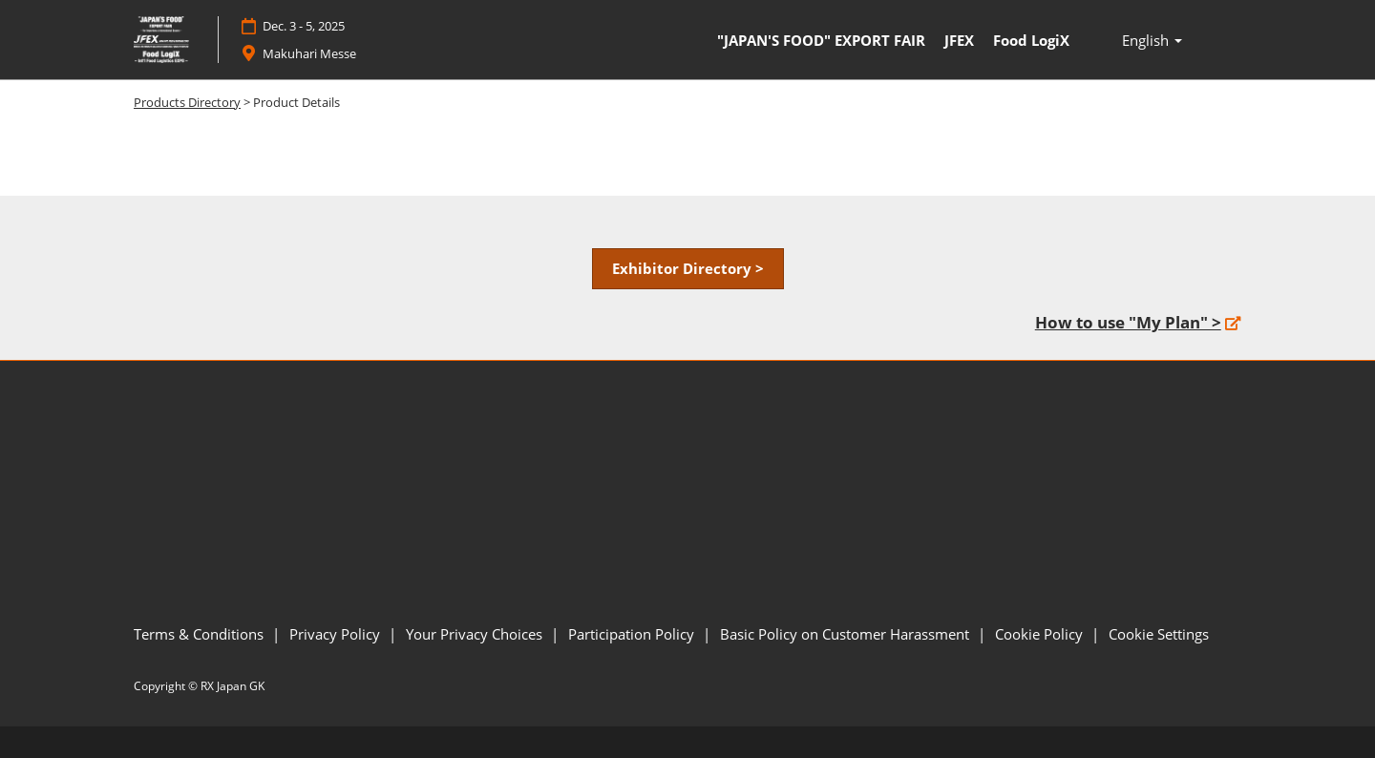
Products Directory (187, 102)
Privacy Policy (336, 633)
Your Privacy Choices (476, 633)
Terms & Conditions (200, 633)
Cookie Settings (1159, 633)
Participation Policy (633, 633)
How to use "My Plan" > (1128, 322)
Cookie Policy (1041, 633)
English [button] (1152, 40)
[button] (688, 269)
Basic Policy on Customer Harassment (846, 633)
